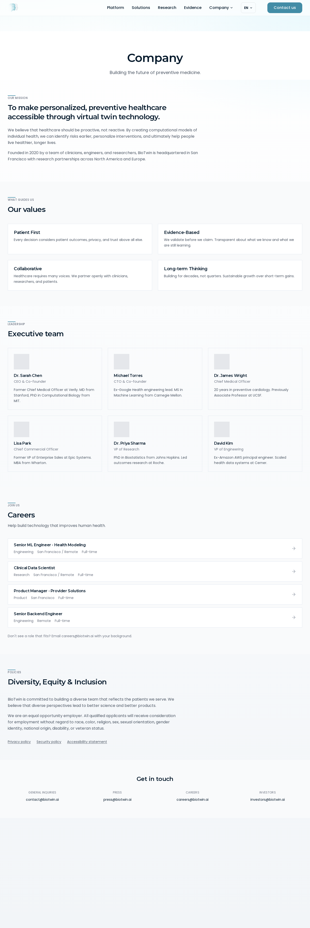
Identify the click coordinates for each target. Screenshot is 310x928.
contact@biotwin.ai (42, 799)
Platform (115, 7)
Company (221, 7)
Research (167, 7)
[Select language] (248, 7)
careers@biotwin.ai (193, 799)
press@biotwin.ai (117, 799)
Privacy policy (19, 741)
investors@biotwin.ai (267, 799)
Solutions (141, 7)
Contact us (285, 7)
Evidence (193, 7)
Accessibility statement (87, 741)
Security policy (49, 741)
